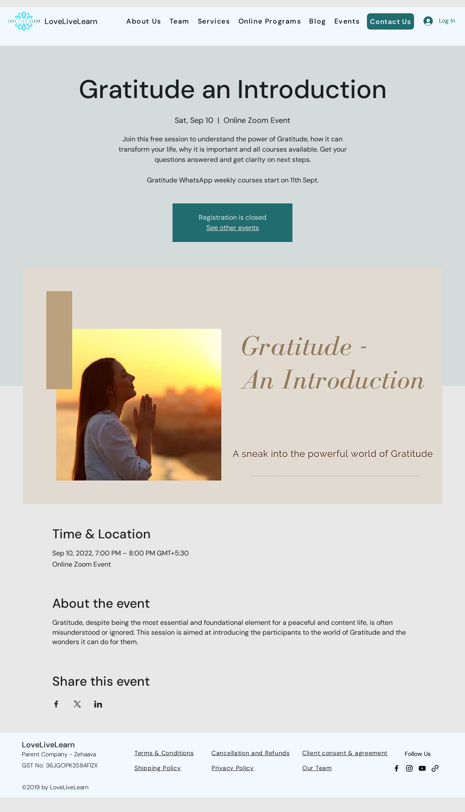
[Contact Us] (390, 21)
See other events (232, 227)
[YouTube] (422, 768)
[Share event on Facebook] (56, 704)
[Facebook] (396, 768)
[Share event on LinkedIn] (98, 704)
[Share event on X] (77, 704)
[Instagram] (409, 768)
